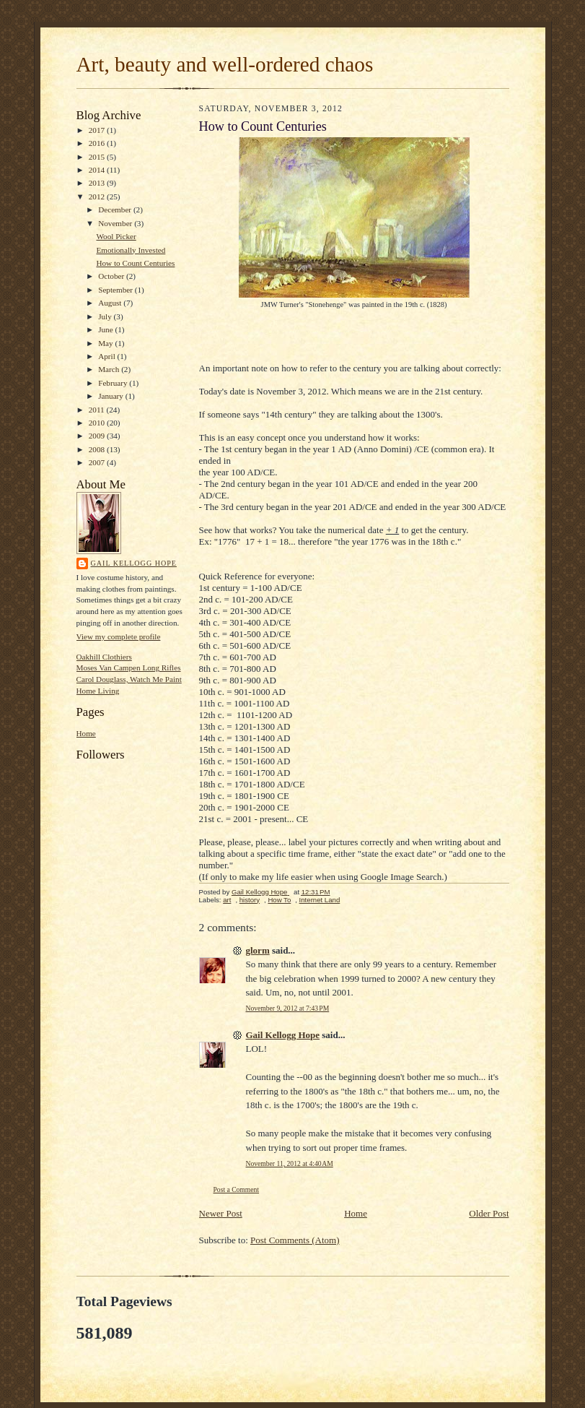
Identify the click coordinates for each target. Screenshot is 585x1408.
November (116, 223)
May (106, 343)
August (110, 302)
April (107, 356)
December (115, 209)
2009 (98, 435)
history (249, 900)
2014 (98, 169)
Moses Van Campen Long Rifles (128, 667)
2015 (98, 156)
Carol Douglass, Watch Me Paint (129, 679)
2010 (98, 422)
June (106, 329)
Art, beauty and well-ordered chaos (225, 64)
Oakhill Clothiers (104, 656)
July (105, 316)
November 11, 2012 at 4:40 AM (289, 1163)
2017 (98, 130)
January (112, 396)
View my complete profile (118, 636)
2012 (98, 196)
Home (86, 733)
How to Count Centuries (135, 263)
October (112, 276)
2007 (98, 462)
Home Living (98, 690)
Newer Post (220, 1213)
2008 (98, 449)
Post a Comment (237, 1189)
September (116, 289)
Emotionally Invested (130, 250)
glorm (258, 950)
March (109, 369)
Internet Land (319, 900)
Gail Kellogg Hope (134, 563)
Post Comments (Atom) (295, 1240)
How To (279, 900)
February (113, 383)
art (227, 900)
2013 (98, 182)
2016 (98, 143)
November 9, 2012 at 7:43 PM (288, 1008)
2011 (98, 409)
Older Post (489, 1213)
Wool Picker (116, 236)
